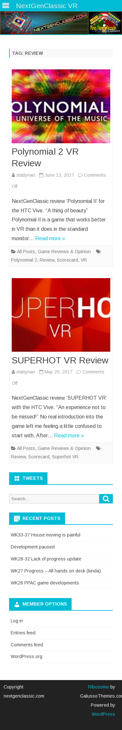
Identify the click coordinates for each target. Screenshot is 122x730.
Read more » (50, 238)
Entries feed (23, 632)
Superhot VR (65, 456)
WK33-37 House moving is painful (45, 534)
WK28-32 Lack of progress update (46, 558)
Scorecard (67, 260)
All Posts (26, 251)
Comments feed (27, 644)
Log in (17, 620)
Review (47, 260)
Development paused (33, 546)
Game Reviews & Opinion (64, 251)
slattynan (25, 175)
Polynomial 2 (24, 260)
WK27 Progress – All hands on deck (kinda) (56, 570)
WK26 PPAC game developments (45, 582)
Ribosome (98, 686)
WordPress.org (26, 656)
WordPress (103, 714)
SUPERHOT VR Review (60, 360)
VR (84, 260)
